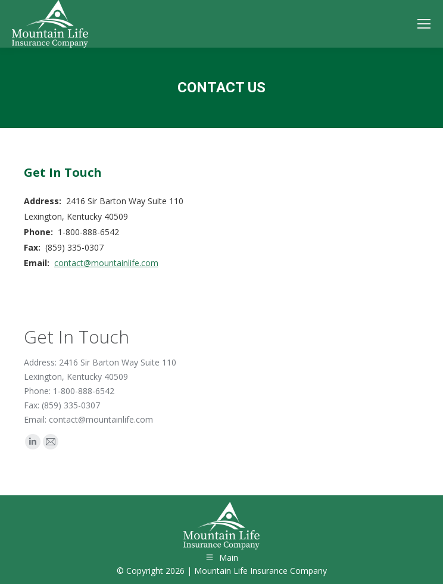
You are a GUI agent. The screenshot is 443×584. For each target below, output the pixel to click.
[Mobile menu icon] (424, 24)
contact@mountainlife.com (106, 262)
